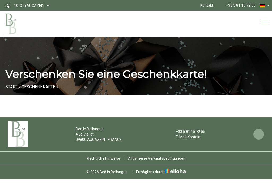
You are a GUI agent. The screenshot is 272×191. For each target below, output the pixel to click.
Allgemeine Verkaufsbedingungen (156, 158)
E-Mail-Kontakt (185, 136)
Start (11, 86)
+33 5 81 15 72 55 (187, 131)
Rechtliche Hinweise (103, 158)
